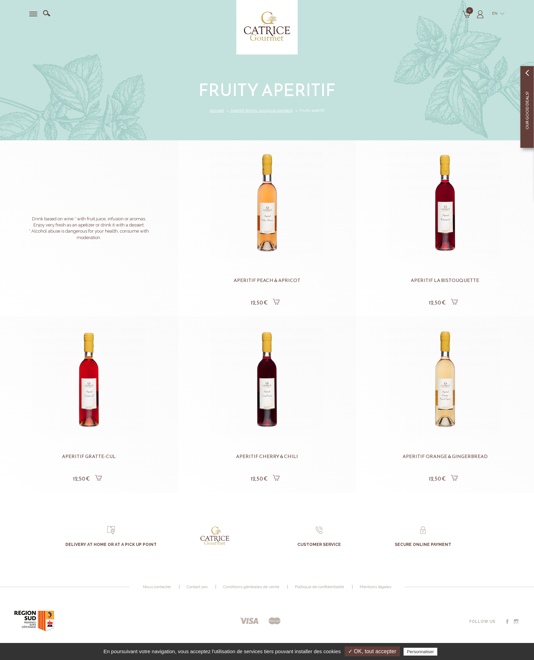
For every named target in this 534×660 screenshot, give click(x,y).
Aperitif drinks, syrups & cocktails (262, 110)
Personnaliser (420, 651)
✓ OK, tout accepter (372, 651)
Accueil (217, 110)
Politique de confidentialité (319, 586)
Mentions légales (375, 586)
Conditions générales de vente (251, 586)
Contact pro (197, 586)
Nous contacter (157, 586)
